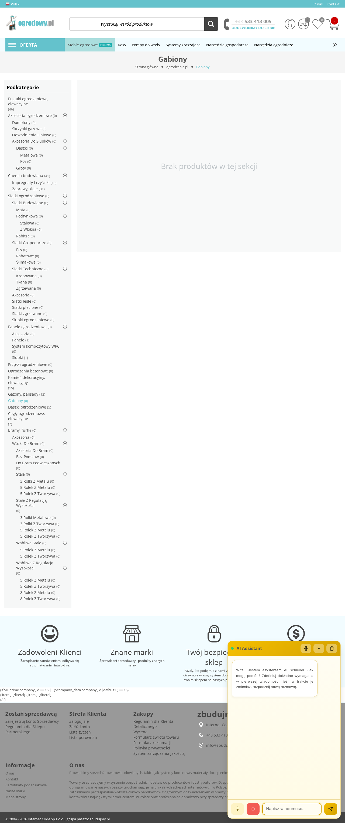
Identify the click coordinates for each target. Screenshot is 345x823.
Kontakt (11, 779)
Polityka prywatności (151, 748)
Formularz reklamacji (152, 742)
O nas (10, 773)
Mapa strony (15, 796)
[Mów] (237, 809)
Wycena (140, 731)
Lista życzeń (80, 732)
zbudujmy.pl (100, 819)
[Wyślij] (330, 809)
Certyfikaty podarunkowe (26, 785)
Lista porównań (83, 737)
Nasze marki (15, 791)
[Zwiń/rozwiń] (318, 648)
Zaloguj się (79, 721)
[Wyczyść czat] (331, 648)
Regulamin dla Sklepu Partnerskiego (25, 729)
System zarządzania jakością (159, 753)
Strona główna (146, 66)
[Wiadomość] (292, 809)
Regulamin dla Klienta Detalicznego (153, 724)
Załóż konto (79, 726)
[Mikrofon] (306, 648)
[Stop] (253, 809)
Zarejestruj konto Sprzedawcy (32, 721)
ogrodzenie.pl (177, 66)
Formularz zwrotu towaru (156, 737)
